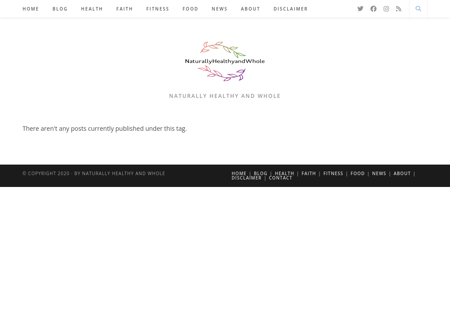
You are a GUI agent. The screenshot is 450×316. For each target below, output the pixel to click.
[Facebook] (373, 9)
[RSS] (398, 9)
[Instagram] (386, 9)
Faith (308, 173)
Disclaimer (247, 178)
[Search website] (418, 9)
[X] (360, 9)
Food (358, 173)
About (402, 173)
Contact (280, 178)
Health (284, 173)
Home (239, 173)
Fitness (333, 173)
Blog (261, 173)
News (379, 173)
